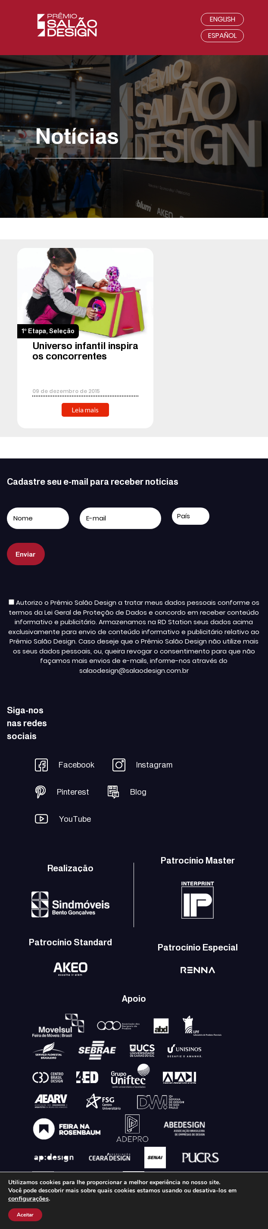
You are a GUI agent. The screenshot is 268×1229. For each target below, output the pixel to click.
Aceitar (25, 1214)
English (222, 19)
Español (222, 35)
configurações (28, 1198)
